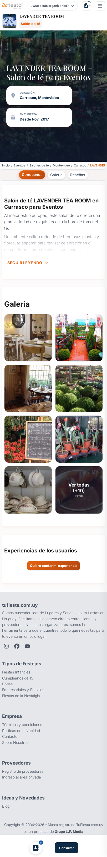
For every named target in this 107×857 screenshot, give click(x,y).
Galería (56, 175)
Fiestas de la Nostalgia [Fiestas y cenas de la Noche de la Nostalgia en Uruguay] (21, 695)
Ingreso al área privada (21, 777)
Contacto (9, 736)
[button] (28, 338)
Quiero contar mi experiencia (53, 566)
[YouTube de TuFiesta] (27, 646)
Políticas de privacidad (21, 730)
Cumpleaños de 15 (17, 678)
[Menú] (100, 6)
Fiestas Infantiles (16, 672)
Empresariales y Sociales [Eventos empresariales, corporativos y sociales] (23, 689)
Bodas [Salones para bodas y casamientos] (7, 684)
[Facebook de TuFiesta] (17, 646)
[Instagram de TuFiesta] (6, 646)
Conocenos (32, 174)
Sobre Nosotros (15, 742)
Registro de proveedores (22, 771)
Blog (5, 806)
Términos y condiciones (22, 724)
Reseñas (77, 175)
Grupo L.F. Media (69, 831)
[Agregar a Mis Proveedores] (35, 847)
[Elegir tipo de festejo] (52, 6)
